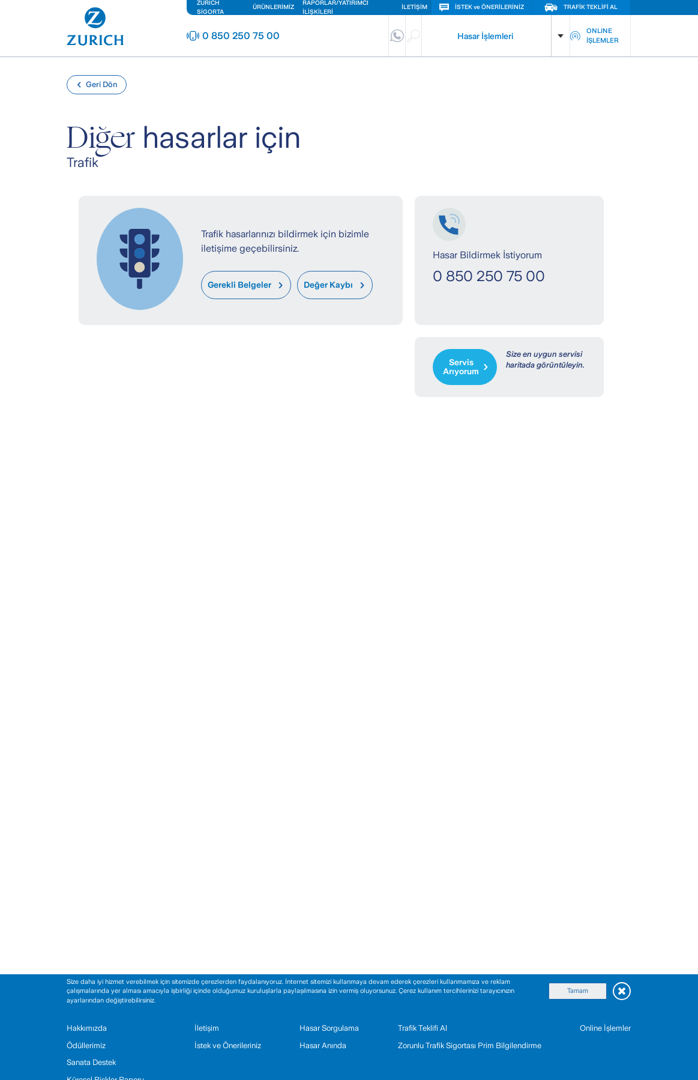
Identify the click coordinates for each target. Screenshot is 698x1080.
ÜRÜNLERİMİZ (273, 7)
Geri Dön (97, 84)
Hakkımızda (87, 1028)
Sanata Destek (91, 1062)
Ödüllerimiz (86, 1045)
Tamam (577, 990)
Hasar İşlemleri (485, 36)
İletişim (206, 1028)
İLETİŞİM (414, 7)
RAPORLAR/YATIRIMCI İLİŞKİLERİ (335, 7)
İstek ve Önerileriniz (227, 1045)
